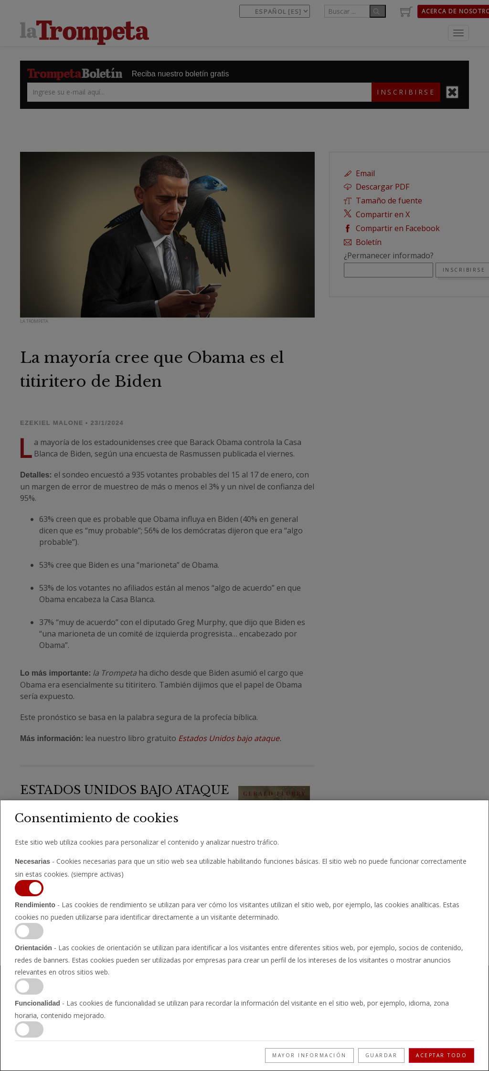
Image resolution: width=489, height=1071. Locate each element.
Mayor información (309, 1055)
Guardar (381, 1055)
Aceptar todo (441, 1055)
